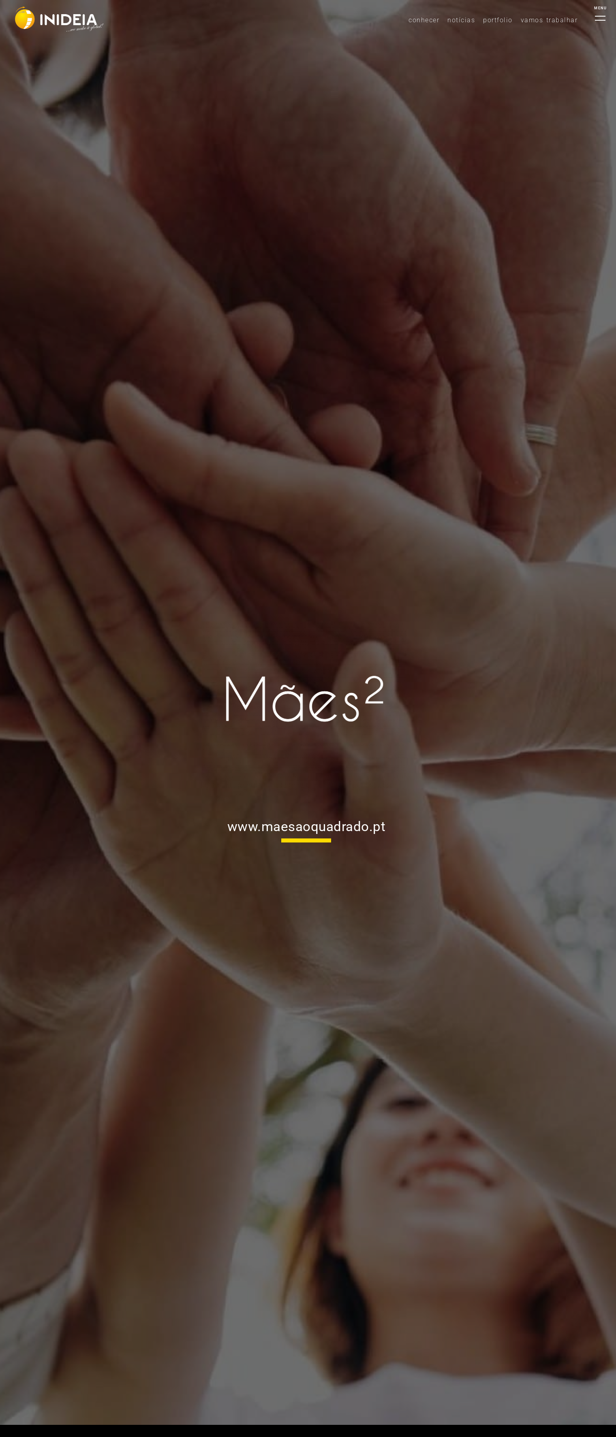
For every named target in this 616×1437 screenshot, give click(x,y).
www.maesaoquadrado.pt (306, 826)
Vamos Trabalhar (549, 20)
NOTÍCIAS (461, 20)
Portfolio (498, 20)
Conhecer (424, 20)
